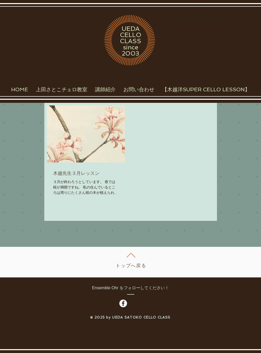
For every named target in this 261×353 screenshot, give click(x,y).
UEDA (131, 28)
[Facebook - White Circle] (123, 303)
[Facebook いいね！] (144, 303)
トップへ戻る (131, 265)
